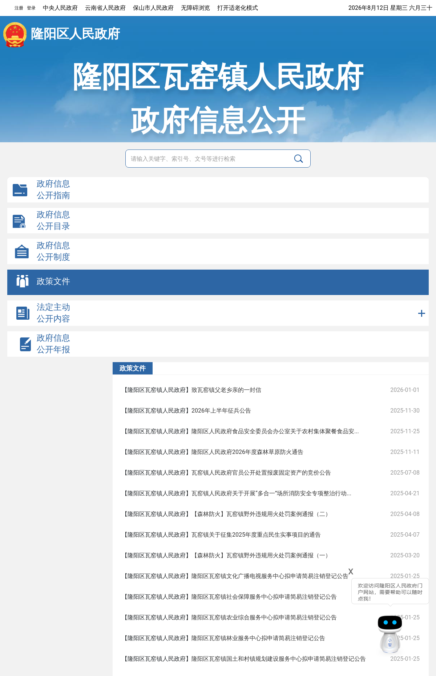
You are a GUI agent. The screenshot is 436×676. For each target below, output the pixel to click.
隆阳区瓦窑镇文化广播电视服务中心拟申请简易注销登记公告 (269, 576)
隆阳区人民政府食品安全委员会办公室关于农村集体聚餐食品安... (275, 431)
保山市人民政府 (153, 7)
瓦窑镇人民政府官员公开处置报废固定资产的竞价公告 (261, 472)
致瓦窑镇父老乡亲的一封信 (226, 389)
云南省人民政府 (105, 7)
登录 (31, 8)
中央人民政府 (60, 7)
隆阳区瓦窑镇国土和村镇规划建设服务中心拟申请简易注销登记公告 (278, 658)
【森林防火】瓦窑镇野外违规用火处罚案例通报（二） (261, 514)
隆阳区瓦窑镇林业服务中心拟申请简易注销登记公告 (258, 638)
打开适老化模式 (237, 7)
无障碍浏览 (195, 7)
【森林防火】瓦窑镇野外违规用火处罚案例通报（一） (261, 555)
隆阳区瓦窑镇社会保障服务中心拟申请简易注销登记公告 (264, 596)
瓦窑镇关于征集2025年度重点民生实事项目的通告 (256, 534)
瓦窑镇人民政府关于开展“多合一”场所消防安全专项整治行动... (271, 493)
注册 (19, 8)
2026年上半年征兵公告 (221, 410)
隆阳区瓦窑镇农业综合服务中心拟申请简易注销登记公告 (264, 617)
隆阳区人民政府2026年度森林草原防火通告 (247, 451)
